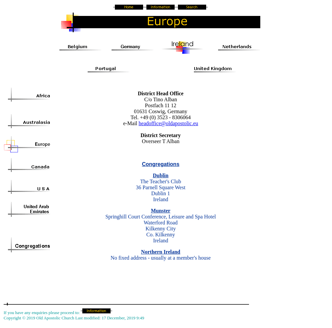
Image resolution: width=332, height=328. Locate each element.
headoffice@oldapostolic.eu (168, 123)
